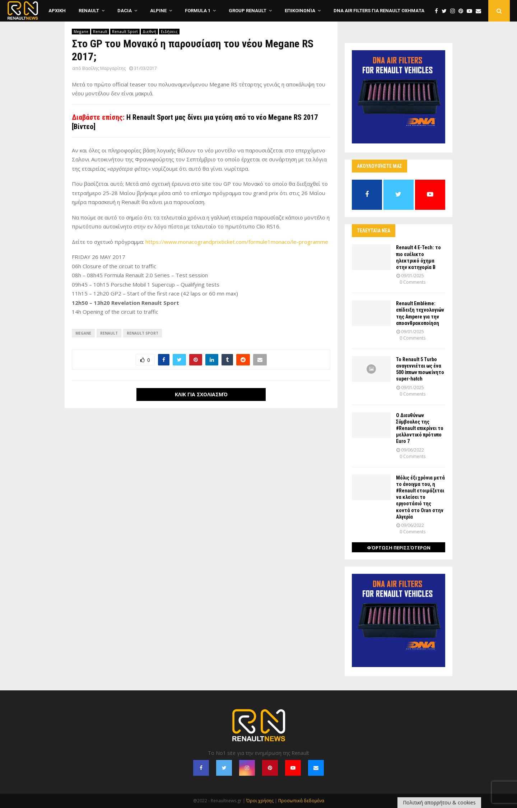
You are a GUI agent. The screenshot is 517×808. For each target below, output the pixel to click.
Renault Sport (125, 31)
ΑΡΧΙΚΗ (57, 10)
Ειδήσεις (169, 31)
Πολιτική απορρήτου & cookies (439, 802)
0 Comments (412, 282)
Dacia (124, 10)
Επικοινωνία (300, 10)
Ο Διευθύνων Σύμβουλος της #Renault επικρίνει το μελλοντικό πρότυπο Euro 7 (419, 428)
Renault (89, 10)
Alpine (158, 10)
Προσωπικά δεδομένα (301, 801)
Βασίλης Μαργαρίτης (104, 68)
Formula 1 (197, 10)
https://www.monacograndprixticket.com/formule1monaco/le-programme (236, 241)
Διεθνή (149, 31)
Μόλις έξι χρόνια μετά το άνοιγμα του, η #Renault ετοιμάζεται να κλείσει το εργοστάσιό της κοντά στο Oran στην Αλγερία (420, 497)
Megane (81, 31)
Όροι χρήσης (260, 801)
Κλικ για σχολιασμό (201, 394)
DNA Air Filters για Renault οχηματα (379, 10)
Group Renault (247, 10)
